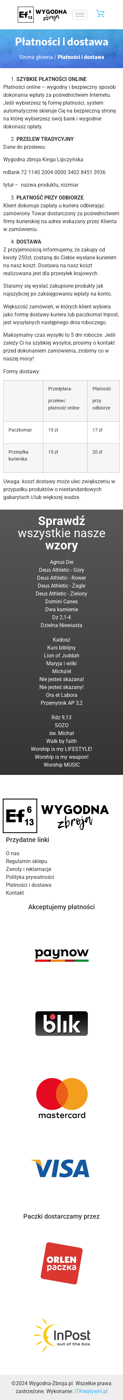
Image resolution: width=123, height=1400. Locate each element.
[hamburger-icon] (79, 14)
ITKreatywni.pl (91, 1391)
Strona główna (36, 57)
